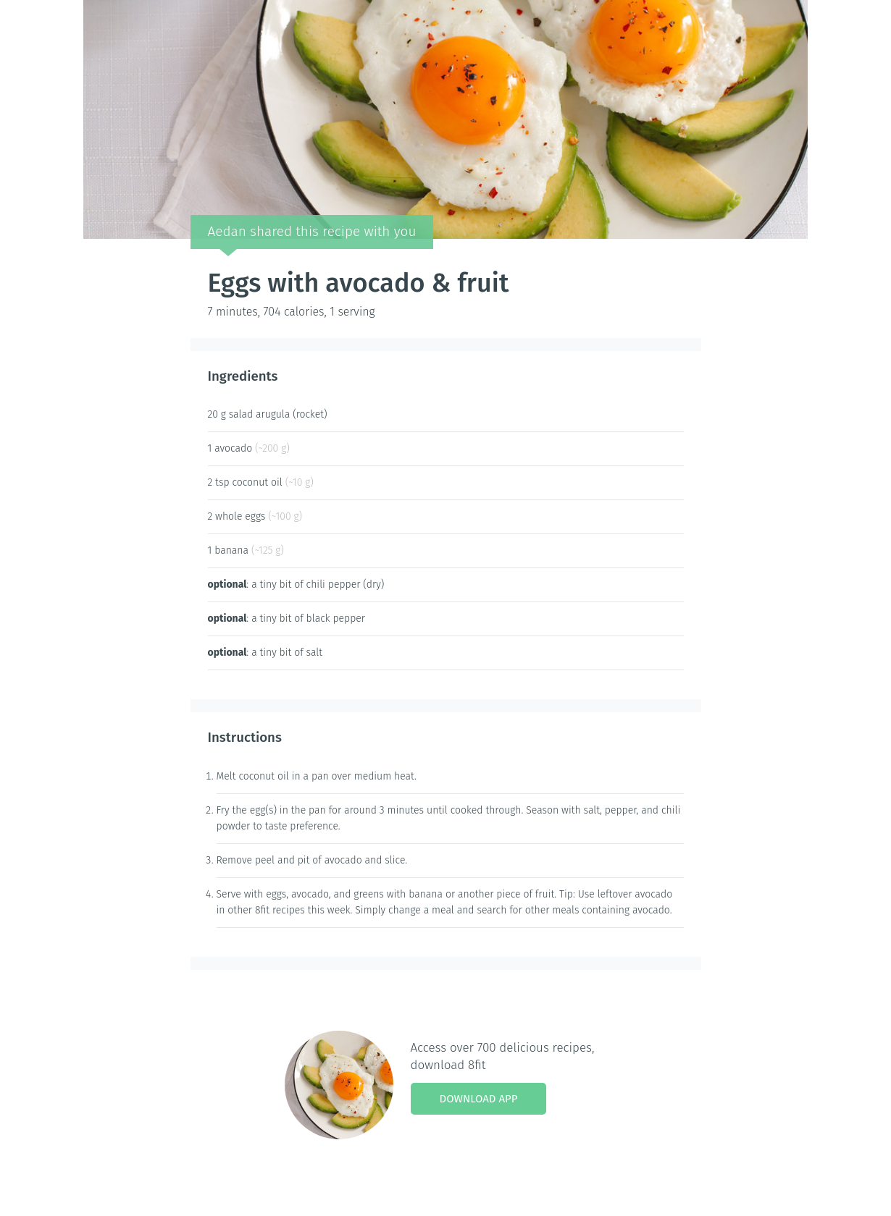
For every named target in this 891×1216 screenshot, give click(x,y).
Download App (479, 1098)
